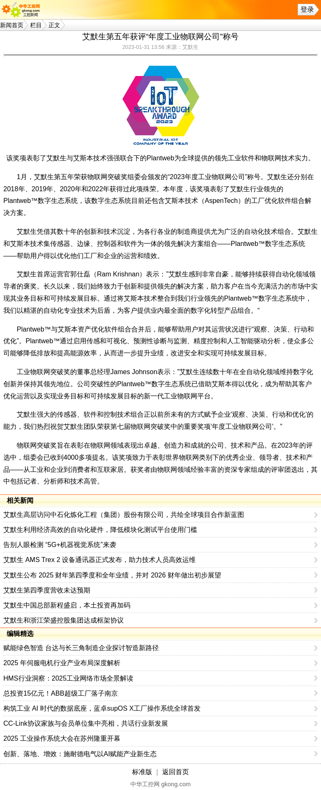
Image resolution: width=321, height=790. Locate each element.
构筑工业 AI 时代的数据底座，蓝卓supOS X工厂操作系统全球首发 (102, 708)
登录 (307, 9)
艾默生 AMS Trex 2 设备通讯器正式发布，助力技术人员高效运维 (99, 559)
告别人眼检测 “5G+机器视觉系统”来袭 (59, 544)
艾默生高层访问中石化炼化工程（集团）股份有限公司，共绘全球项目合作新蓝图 (123, 514)
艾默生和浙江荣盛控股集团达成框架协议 (63, 620)
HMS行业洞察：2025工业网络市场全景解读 (68, 678)
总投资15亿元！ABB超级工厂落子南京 (60, 693)
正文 (54, 25)
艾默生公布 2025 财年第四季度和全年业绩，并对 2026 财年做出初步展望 (112, 575)
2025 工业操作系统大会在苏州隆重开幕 (61, 738)
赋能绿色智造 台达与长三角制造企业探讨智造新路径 (81, 647)
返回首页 (175, 771)
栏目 (36, 25)
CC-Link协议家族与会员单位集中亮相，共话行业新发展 (85, 723)
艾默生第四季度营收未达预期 (46, 590)
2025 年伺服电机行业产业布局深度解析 (61, 662)
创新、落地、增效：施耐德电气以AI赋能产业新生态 (80, 753)
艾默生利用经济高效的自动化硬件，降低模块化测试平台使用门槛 (100, 529)
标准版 (142, 771)
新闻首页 (11, 25)
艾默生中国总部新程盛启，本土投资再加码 (66, 605)
